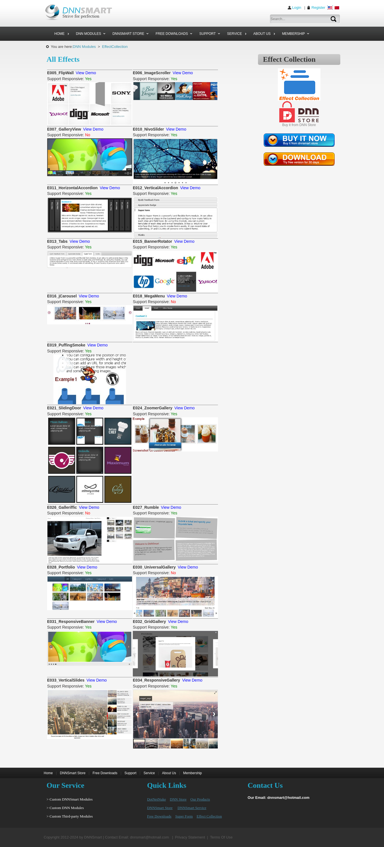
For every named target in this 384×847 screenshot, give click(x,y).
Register (318, 7)
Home (48, 773)
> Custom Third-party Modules (70, 816)
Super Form (184, 816)
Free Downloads (105, 773)
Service (149, 773)
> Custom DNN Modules (65, 808)
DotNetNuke (156, 799)
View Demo (86, 73)
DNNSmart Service (191, 808)
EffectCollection (115, 46)
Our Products (200, 799)
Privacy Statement (190, 837)
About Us (169, 773)
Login (296, 7)
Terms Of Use (221, 837)
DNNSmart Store (72, 773)
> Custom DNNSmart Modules (70, 799)
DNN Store (178, 799)
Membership (192, 773)
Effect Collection (209, 816)
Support (131, 773)
